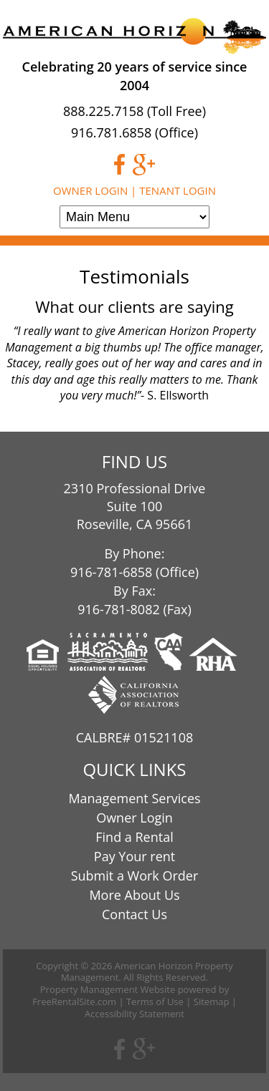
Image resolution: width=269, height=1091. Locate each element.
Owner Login (90, 190)
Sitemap (212, 1001)
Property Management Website (108, 989)
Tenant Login (177, 190)
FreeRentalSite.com (74, 1001)
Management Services (134, 798)
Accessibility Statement (134, 1013)
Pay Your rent (134, 856)
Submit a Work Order (135, 875)
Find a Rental (134, 836)
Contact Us (134, 914)
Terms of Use (155, 1001)
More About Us (134, 894)
